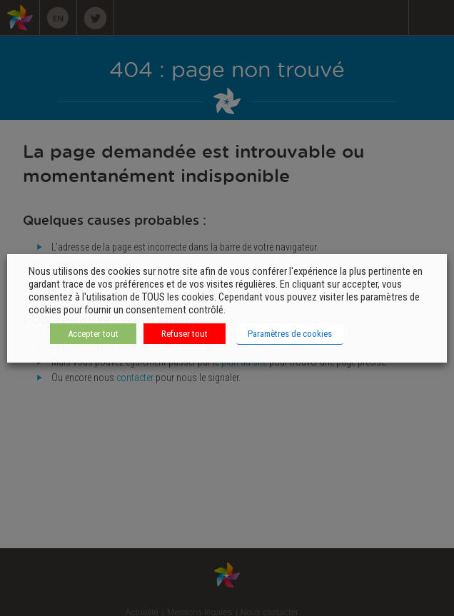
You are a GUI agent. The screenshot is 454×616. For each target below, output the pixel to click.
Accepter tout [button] (93, 333)
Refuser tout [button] (184, 333)
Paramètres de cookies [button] (290, 333)
